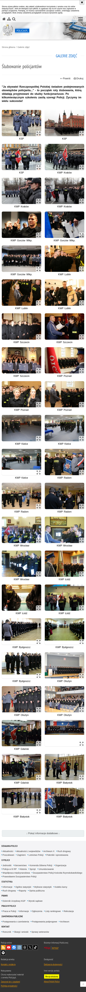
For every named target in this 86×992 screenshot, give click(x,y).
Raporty (22, 890)
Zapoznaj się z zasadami (10, 981)
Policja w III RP (10, 869)
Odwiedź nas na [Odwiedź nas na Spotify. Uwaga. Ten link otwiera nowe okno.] (3, 952)
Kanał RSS (3, 947)
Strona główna (8, 47)
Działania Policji (9, 846)
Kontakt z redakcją (8, 964)
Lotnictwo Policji (36, 855)
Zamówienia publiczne (12, 916)
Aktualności (8, 851)
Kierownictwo (20, 865)
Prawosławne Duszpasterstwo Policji (19, 876)
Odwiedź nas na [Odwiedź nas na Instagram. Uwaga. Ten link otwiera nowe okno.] (19, 947)
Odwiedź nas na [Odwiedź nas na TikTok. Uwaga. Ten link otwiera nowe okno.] (35, 947)
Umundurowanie (46, 869)
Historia (23, 869)
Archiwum (64, 921)
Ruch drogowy (64, 851)
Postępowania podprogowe (44, 921)
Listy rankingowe (53, 911)
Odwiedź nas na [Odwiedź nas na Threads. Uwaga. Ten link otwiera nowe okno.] (24, 947)
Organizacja (60, 865)
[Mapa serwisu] (9, 19)
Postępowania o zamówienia (16, 921)
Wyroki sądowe (35, 901)
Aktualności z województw (28, 851)
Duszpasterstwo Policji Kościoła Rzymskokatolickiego (57, 873)
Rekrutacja (69, 911)
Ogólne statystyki (23, 887)
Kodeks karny (61, 887)
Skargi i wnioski (21, 932)
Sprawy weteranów (40, 932)
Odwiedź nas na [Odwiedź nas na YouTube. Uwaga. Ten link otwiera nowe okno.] (8, 947)
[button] (80, 19)
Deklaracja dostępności (53, 964)
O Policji (5, 860)
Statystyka (6, 881)
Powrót (65, 78)
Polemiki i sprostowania (57, 855)
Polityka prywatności (9, 985)
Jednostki (7, 865)
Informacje (7, 887)
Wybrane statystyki (43, 887)
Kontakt (5, 926)
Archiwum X (48, 851)
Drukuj (78, 78)
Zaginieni (21, 855)
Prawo (4, 895)
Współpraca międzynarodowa (16, 873)
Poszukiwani (8, 855)
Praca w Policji (8, 905)
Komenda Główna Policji (41, 865)
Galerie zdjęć (23, 47)
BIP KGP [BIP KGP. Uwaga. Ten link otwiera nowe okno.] (55, 947)
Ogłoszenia (37, 911)
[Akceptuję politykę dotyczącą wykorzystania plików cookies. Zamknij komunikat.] (82, 2)
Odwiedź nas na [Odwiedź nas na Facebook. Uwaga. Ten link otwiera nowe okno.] (14, 947)
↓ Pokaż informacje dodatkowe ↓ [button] (43, 833)
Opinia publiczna (37, 890)
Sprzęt (33, 869)
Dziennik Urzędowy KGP (14, 901)
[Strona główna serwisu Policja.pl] (4, 19)
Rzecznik (7, 932)
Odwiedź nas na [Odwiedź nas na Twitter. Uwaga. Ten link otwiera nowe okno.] (30, 947)
